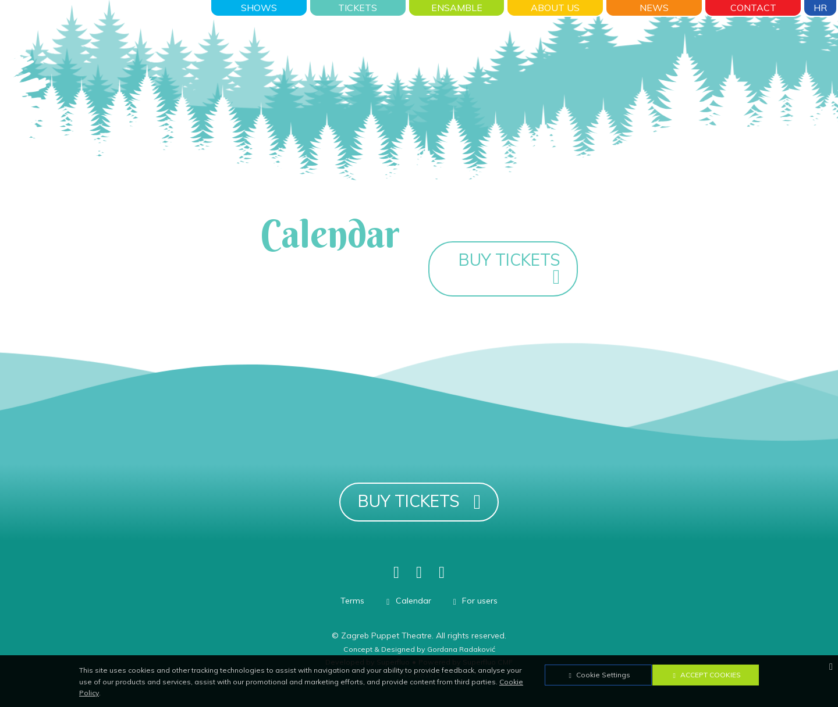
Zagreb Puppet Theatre (386, 635)
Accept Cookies (705, 674)
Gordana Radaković (461, 649)
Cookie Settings (598, 674)
